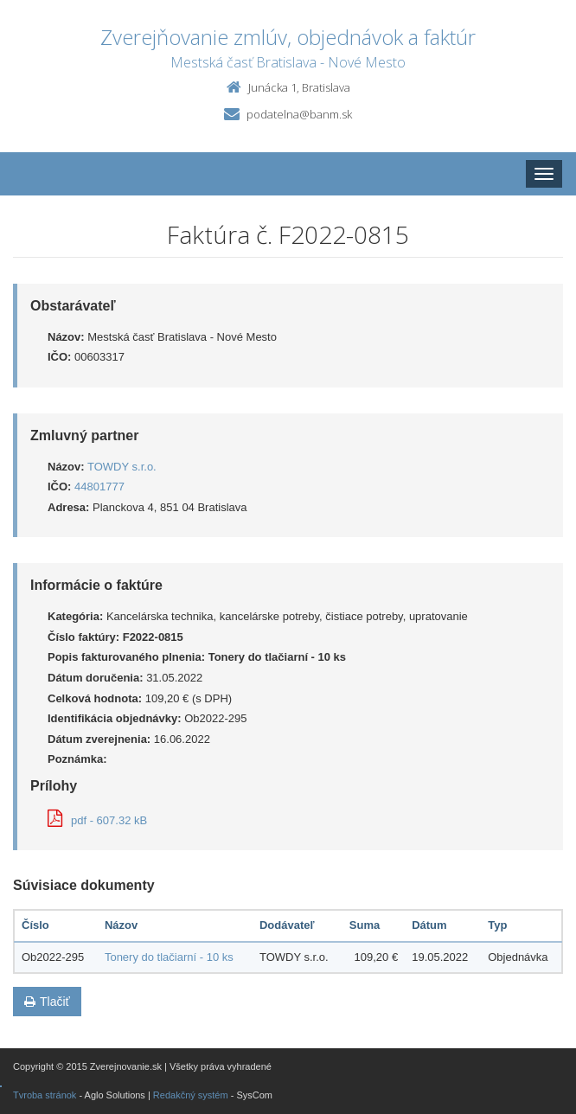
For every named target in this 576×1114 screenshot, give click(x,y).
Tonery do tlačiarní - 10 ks (169, 957)
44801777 (99, 486)
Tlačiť (47, 1001)
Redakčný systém (190, 1095)
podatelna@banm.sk (299, 114)
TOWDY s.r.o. (122, 466)
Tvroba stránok (44, 1095)
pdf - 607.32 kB (97, 820)
